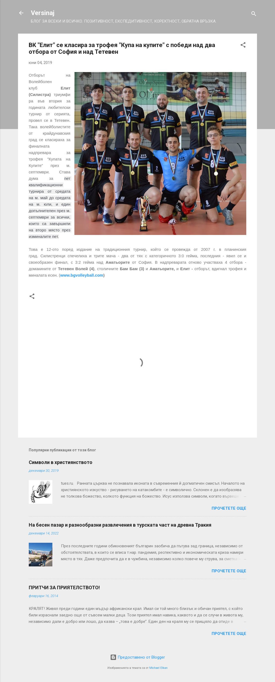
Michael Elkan (158, 668)
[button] (243, 46)
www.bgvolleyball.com (81, 275)
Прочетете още (229, 508)
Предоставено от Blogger (137, 657)
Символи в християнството (60, 462)
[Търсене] (254, 14)
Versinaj (43, 13)
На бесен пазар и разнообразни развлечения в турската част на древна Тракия (120, 525)
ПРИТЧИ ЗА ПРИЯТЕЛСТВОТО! (64, 587)
